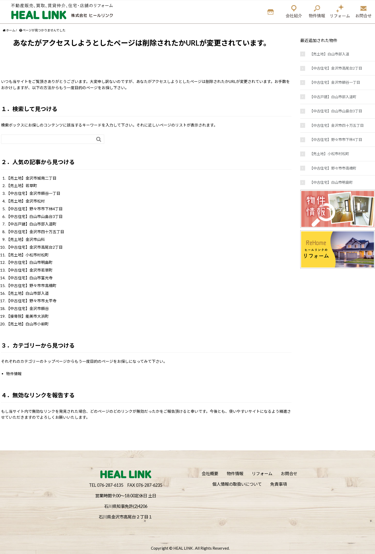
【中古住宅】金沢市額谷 (27, 308)
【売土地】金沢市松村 (25, 201)
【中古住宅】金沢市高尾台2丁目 (34, 247)
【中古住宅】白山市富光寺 (29, 277)
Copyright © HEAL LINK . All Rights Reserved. (190, 548)
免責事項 (278, 484)
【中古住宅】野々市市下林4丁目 (34, 208)
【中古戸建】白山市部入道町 (31, 224)
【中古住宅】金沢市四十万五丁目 (35, 231)
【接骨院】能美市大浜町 (27, 316)
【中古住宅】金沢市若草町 (29, 270)
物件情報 (14, 373)
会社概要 (210, 473)
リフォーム (262, 473)
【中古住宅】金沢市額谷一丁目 (33, 193)
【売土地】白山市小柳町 (27, 324)
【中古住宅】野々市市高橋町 (31, 285)
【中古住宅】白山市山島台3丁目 (34, 216)
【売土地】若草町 (21, 185)
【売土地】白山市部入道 (27, 293)
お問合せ (289, 473)
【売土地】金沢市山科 (25, 239)
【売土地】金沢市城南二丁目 (31, 178)
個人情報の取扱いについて (237, 484)
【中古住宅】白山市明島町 (29, 262)
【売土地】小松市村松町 (27, 255)
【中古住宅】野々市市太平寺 (31, 300)
